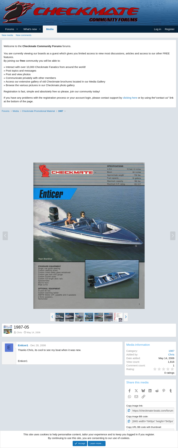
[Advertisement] (89, 138)
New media (7, 35)
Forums (9, 29)
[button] (17, 29)
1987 (171, 350)
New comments (23, 35)
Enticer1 (23, 345)
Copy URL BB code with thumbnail (143, 426)
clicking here (130, 97)
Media (50, 29)
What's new (30, 29)
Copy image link (134, 405)
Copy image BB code (137, 416)
